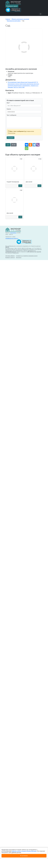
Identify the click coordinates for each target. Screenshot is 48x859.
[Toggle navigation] (41, 13)
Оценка (9, 109)
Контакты (18, 257)
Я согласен (24, 856)
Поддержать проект (11, 6)
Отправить (11, 137)
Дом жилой (29, 182)
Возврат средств (10, 257)
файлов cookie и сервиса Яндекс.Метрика (24, 851)
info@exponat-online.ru (11, 238)
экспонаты (13, 232)
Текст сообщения (11, 115)
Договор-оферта (10, 256)
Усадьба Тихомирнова (13, 182)
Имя (8, 103)
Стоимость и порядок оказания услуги (26, 256)
